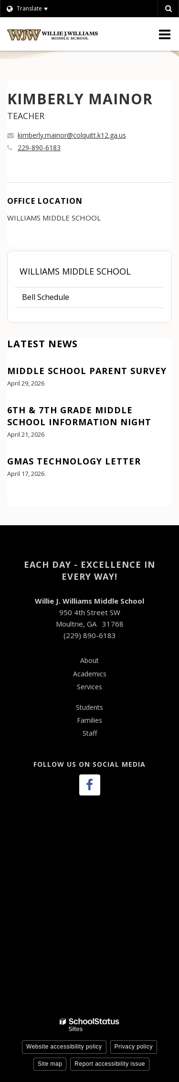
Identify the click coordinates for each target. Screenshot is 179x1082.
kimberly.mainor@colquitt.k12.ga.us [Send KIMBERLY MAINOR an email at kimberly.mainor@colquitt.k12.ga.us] (72, 135)
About (89, 660)
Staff (90, 733)
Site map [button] (50, 1063)
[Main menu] (164, 34)
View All (21, 500)
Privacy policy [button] (134, 1046)
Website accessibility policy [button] (64, 1046)
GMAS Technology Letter (74, 461)
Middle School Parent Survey (87, 370)
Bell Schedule (45, 297)
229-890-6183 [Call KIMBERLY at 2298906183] (39, 147)
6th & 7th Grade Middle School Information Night (79, 416)
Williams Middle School (75, 271)
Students (89, 707)
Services (89, 686)
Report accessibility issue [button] (109, 1063)
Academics (89, 673)
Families (89, 720)
